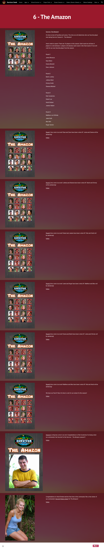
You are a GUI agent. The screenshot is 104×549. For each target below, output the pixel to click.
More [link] (95, 2)
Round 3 (48, 233)
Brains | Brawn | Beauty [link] (73, 2)
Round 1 (48, 132)
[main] (52, 16)
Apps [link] (26, 2)
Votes (47, 138)
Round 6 (48, 384)
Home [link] (20, 2)
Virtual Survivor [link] (35, 2)
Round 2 (48, 183)
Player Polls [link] (46, 2)
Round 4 (48, 283)
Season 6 (48, 435)
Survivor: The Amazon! (52, 32)
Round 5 (48, 334)
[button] (102, 2)
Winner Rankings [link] (87, 2)
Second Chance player (62, 499)
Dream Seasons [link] (58, 2)
